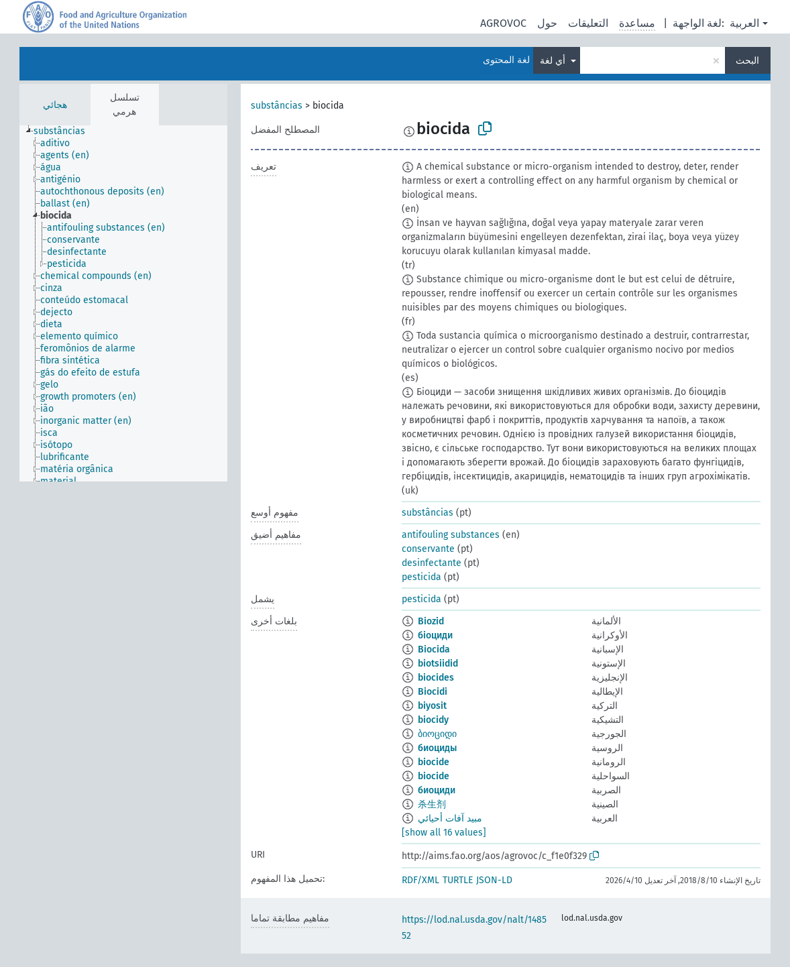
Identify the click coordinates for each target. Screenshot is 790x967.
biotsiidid (438, 663)
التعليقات (588, 23)
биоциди (436, 790)
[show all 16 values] (444, 832)
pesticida (421, 577)
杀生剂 (432, 804)
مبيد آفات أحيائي (450, 818)
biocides (436, 677)
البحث (747, 60)
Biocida (434, 649)
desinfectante (431, 563)
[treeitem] (65, 131)
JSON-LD (494, 880)
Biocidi (432, 691)
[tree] (123, 303)
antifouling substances (451, 535)
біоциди (435, 635)
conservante (428, 549)
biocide (433, 762)
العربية (744, 23)
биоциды (437, 748)
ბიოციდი (437, 734)
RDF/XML (420, 880)
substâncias (276, 105)
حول (547, 23)
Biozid (431, 621)
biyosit (432, 706)
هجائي (55, 105)
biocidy (433, 720)
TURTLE (458, 880)
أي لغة (554, 60)
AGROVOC (503, 23)
